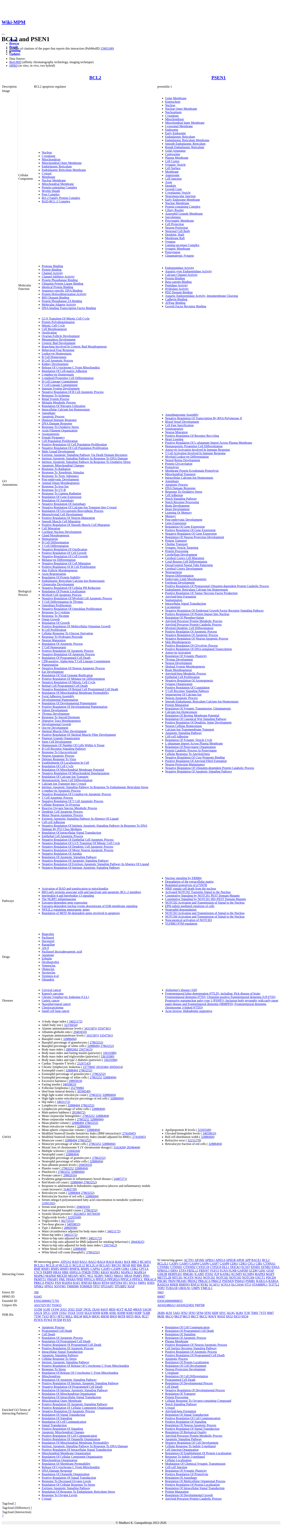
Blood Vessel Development (182, 421)
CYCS (38, 1272)
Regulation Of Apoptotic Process (62, 643)
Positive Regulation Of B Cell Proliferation (69, 566)
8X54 (244, 1316)
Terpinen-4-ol (50, 976)
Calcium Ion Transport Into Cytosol (64, 783)
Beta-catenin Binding (178, 281)
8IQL (137, 1316)
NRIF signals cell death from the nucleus (190, 888)
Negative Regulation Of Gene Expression (191, 533)
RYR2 (204, 1284)
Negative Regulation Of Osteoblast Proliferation (72, 608)
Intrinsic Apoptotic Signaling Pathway (65, 1362)
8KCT (195, 1316)
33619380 (109, 1053)
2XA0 (96, 1309)
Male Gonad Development (58, 451)
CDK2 (134, 1268)
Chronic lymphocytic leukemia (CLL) (65, 997)
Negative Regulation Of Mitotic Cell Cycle (68, 682)
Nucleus (47, 152)
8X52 (229, 1316)
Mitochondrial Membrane (58, 184)
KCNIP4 (248, 1274)
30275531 (67, 1220)
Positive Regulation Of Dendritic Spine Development (198, 722)
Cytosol (47, 173)
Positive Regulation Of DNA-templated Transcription (198, 649)
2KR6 (161, 1313)
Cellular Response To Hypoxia (61, 804)
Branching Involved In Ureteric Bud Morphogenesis (74, 346)
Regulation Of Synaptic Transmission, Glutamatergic (198, 708)
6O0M (121, 1313)
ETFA (182, 1270)
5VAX (72, 1313)
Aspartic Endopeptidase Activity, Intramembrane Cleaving (201, 295)
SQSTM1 (60, 1286)
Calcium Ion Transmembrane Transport (189, 729)
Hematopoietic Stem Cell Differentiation (67, 780)
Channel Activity (52, 273)
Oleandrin (48, 979)
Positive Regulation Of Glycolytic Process (191, 645)
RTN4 (105, 1282)
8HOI (113, 1316)
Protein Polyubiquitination (58, 322)
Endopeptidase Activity (179, 267)
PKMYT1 (40, 1279)
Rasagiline (48, 944)
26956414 (115, 1067)
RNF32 (195, 1284)
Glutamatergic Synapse (179, 255)
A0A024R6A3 (166, 1305)
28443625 (137, 1241)
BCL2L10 (52, 1265)
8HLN (87, 1316)
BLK (146, 1265)
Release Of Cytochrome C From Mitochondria (71, 367)
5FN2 (184, 1313)
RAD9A (67, 1282)
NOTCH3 (235, 1277)
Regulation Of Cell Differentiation (186, 1376)
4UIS (169, 1313)
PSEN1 (218, 77)
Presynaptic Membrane (179, 220)
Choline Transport (176, 544)
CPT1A (143, 1268)
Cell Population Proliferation (60, 441)
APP (248, 1260)
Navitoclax (48, 972)
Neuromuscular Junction (180, 196)
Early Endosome (175, 133)
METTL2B (164, 1277)
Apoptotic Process (53, 416)
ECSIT (245, 1267)
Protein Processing (177, 551)
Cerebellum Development (181, 554)
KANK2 (225, 1274)
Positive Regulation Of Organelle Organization (71, 1439)
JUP (216, 1274)
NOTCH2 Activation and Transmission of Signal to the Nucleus (205, 902)
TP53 (96, 1286)
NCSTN (188, 1277)
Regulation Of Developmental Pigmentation (69, 703)
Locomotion (172, 607)
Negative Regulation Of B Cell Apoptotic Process (73, 392)
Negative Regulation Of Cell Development (191, 1442)
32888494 (69, 1039)
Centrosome (172, 154)
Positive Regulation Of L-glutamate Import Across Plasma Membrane (208, 442)
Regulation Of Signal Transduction (63, 1414)
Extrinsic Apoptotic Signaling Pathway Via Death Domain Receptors (84, 455)
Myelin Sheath (51, 191)
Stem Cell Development (57, 741)
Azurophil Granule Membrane (184, 213)
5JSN (55, 1313)
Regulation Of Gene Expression (61, 497)
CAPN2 (95, 1268)
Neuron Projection (176, 227)
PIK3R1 (162, 1281)
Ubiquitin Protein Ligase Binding (62, 283)
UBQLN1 (184, 1288)
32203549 (74, 1217)
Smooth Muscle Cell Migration (61, 521)
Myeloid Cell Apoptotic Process (62, 594)
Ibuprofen (48, 934)
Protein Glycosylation (178, 463)
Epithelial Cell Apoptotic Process (62, 836)
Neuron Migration (176, 432)
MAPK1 (115, 1272)
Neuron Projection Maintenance (185, 764)
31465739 (69, 1189)
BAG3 (92, 1261)
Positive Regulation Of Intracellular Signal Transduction (77, 1449)
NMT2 (108, 1275)
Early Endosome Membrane (182, 199)
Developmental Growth (56, 724)
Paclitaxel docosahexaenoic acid (62, 951)
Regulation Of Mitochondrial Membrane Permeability (75, 692)
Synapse (170, 241)
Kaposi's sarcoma (53, 993)
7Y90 (37, 1316)
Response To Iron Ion (55, 486)
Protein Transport (176, 540)
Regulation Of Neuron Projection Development (194, 537)
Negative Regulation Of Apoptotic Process (68, 654)
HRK (65, 1272)
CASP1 (173, 1263)
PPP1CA (89, 1279)
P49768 (199, 1305)
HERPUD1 (175, 1274)
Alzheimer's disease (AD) (181, 990)
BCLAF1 (105, 1265)
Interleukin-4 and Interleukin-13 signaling (68, 895)
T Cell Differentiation (55, 545)
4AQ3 (104, 1309)
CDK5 (243, 1263)
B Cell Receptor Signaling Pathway (64, 748)
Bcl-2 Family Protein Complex (61, 198)
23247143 (83, 1063)
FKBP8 (47, 1272)
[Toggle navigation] (3, 34)
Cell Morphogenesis (54, 329)
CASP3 (105, 1268)
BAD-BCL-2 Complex (56, 201)
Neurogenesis (173, 572)
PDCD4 (271, 1277)
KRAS (105, 1272)
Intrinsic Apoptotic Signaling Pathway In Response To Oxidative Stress (86, 462)
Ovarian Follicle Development (61, 336)
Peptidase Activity (176, 285)
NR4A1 (118, 1275)
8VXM (57, 1320)
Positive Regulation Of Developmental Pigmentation (74, 706)
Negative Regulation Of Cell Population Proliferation (75, 448)
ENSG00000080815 (170, 1300)
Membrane (48, 177)
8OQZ (221, 1316)
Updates (14, 54)
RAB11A (262, 1281)
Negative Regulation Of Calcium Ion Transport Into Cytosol (79, 507)
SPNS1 (48, 1286)
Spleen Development (55, 710)
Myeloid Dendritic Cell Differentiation (189, 628)
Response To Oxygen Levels (59, 1495)
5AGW (146, 1309)
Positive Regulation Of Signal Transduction (69, 1477)
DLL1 (226, 1267)
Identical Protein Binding (57, 287)
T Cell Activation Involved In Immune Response (195, 453)
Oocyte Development (55, 727)
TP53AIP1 (107, 1286)
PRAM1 (181, 1281)
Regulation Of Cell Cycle (57, 766)
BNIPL (85, 1268)
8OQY (212, 1316)
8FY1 (53, 1316)
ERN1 (174, 1270)
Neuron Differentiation (179, 575)
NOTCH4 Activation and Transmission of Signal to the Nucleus (205, 916)
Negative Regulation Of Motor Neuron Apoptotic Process (77, 850)
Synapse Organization (179, 684)
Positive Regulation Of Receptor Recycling (192, 435)
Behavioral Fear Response (58, 350)
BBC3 (135, 1261)
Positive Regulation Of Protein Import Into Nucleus (197, 614)
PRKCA (39, 1282)
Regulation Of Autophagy (58, 500)
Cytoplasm (48, 156)
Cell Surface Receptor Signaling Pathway (191, 1348)
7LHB (146, 1313)
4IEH (112, 1309)
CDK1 (125, 1268)
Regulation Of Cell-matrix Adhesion (64, 371)
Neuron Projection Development (185, 1369)
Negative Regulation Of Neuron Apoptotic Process (73, 668)
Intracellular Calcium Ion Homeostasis (66, 409)
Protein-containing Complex (59, 187)
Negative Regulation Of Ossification (64, 549)
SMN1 (142, 1282)
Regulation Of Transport (180, 1393)
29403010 (79, 1032)
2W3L (87, 1309)
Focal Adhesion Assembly (58, 696)
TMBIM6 (73, 1286)
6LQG (231, 1313)
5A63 (176, 1313)
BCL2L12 (78, 1265)
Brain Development (177, 505)
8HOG (96, 1316)
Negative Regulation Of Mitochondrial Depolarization (75, 773)
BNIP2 (55, 1268)
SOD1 (151, 1282)
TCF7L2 (273, 1284)
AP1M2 (199, 1260)
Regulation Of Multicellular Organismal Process (195, 1481)
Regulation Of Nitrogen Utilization (63, 406)
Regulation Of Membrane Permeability (66, 1463)
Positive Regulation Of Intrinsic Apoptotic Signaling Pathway (80, 1383)
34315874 (90, 1028)
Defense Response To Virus (59, 759)
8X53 (237, 1316)
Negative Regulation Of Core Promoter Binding (195, 757)
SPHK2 (39, 1286)
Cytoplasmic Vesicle (178, 192)
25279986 (77, 1088)
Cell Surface (173, 168)
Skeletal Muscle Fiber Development (64, 731)
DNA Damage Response (57, 423)
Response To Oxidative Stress (60, 427)
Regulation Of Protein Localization (64, 591)
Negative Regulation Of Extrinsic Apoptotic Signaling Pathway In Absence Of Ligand (95, 864)
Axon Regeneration (54, 573)
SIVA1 (133, 1282)
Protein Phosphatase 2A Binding (62, 301)
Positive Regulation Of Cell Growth (64, 552)
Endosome (171, 129)
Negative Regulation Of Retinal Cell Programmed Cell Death (80, 689)
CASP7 (214, 1263)
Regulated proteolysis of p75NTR (186, 885)
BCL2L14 (92, 1265)
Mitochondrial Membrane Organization (66, 1453)
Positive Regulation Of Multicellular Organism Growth (76, 626)
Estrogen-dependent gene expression (64, 902)
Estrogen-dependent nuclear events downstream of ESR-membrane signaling (89, 906)
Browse (14, 43)
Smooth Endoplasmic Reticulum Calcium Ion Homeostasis (201, 701)
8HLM (78, 1316)
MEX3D (62, 1275)
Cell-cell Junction (176, 1467)
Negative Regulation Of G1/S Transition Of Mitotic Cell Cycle (81, 843)
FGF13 (214, 1270)
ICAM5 (199, 1274)
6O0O (130, 1313)
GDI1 (261, 1270)
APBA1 (210, 1260)
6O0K (104, 1313)
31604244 (72, 1151)
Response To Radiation (56, 469)
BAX (127, 1261)
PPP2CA (101, 1279)
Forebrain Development (180, 582)
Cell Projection (174, 224)
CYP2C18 (202, 1267)
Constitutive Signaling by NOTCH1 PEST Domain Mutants (202, 895)
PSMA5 (240, 1281)
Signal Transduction (54, 1425)
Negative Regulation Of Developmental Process (195, 1390)
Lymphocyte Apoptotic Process (61, 790)
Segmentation (173, 600)
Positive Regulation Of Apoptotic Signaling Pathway (74, 1404)
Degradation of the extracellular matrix (189, 881)
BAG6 (110, 1261)
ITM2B (86, 1272)
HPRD (13, 65)
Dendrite (170, 185)
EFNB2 (266, 1267)
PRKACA (150, 1279)
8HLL (69, 1316)
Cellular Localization (178, 1460)
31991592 (48, 1203)
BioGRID (15, 62)
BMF (37, 1268)
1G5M (38, 1309)
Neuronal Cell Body (177, 231)
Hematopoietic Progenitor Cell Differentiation (194, 446)
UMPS (195, 1288)
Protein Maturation (177, 705)
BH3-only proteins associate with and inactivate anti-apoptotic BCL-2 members (91, 892)
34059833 (69, 1084)
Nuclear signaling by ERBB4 (183, 878)
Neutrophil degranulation (180, 909)
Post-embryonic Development (60, 479)
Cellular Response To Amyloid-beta (187, 754)
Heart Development (177, 509)
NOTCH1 (209, 1277)
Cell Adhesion (174, 495)
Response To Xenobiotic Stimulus (63, 472)
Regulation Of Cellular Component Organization (72, 1456)
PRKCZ (216, 1281)
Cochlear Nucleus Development (61, 532)
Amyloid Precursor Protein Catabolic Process (193, 624)
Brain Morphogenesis (178, 670)
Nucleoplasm (173, 112)
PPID (79, 1279)
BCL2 (95, 77)
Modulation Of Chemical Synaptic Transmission (195, 1463)
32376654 (70, 1025)
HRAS (57, 1272)
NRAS (128, 1275)
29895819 (75, 1081)
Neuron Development (178, 663)
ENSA (275, 1267)
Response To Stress (54, 1369)
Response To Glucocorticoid (59, 752)
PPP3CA (125, 1279)
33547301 (103, 1028)
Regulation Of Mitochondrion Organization (69, 1393)
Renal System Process (55, 399)
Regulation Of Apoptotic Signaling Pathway (69, 857)
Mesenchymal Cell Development (62, 514)
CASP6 (204, 1263)
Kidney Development (55, 364)
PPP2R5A (113, 1279)
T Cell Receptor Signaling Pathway (187, 691)
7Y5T (262, 1313)
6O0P (137, 1313)
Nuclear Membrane (54, 180)
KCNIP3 (236, 1274)
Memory (170, 516)
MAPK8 (50, 1275)
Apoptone (48, 955)
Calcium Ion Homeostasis (181, 712)
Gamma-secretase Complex (182, 245)
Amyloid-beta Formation (180, 596)
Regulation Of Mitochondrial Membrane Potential (73, 769)
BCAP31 (145, 1261)
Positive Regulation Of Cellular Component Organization (77, 1407)
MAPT (270, 1274)
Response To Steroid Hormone (61, 717)
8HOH (105, 1316)
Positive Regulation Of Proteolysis (186, 1474)
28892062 (72, 1049)
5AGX (38, 1313)
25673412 (110, 1245)
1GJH (46, 1309)
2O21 (63, 1309)
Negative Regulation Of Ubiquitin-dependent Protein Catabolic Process (209, 768)
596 (36, 1292)
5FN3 (192, 1313)
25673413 (85, 1049)
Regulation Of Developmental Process (189, 1383)
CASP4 (194, 1263)
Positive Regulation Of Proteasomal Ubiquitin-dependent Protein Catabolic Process (217, 586)
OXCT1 (260, 1277)
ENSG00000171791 (46, 1300)
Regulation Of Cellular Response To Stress (68, 1484)
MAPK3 (39, 1275)
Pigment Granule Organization (61, 738)
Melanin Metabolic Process (59, 402)
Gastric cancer (51, 1000)
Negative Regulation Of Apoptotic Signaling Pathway (75, 860)
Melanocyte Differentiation (59, 559)
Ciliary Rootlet (174, 210)
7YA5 (45, 1316)
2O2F (78, 1309)
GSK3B (162, 1274)
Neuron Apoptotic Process (58, 755)
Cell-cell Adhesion (53, 822)
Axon (168, 182)
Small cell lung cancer (56, 1011)
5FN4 (199, 1313)
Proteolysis (172, 467)
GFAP (270, 1270)
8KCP (178, 1316)
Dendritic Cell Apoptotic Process (62, 811)
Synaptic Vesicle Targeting (181, 547)
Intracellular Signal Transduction (185, 603)
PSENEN (228, 1281)
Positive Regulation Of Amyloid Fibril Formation (196, 761)
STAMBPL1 (260, 1284)
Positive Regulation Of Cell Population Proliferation (74, 444)
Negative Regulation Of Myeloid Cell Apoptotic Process (77, 598)
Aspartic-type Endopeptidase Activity (188, 271)
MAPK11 (127, 1272)
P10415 (57, 1305)
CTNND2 (189, 1267)
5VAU (63, 1313)
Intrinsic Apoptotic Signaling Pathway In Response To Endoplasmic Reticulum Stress (95, 787)
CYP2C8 (215, 1267)
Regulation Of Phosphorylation (184, 617)
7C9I (247, 1313)
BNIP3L (75, 1268)
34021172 (75, 1021)
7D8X (254, 1313)
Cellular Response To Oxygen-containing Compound (198, 1400)
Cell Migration (51, 528)
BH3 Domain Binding (55, 297)
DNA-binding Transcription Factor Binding (69, 308)
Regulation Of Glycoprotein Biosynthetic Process (72, 511)
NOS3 (198, 1277)
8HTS (130, 1316)
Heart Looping (174, 439)
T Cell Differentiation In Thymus (62, 601)
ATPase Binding (175, 302)
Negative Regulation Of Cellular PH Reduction (71, 587)
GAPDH (242, 1270)
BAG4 (101, 1261)
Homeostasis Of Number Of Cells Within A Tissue (73, 745)
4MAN (137, 1309)
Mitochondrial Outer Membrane (62, 163)
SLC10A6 (237, 1284)
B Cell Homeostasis (54, 357)
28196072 (78, 1112)
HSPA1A (75, 1272)
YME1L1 (206, 1288)
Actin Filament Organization (60, 430)
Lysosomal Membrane (179, 126)
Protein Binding (52, 269)
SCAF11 (214, 1284)
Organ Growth (51, 619)
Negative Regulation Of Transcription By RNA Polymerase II (203, 418)
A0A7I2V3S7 (42, 1305)
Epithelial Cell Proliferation (182, 677)
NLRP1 (99, 1275)
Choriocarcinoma (52, 1007)
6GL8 (88, 1313)
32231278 (194, 1140)
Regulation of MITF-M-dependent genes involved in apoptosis (81, 913)
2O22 (71, 1309)
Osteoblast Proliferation (56, 605)
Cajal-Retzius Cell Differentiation (186, 561)
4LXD (128, 1309)
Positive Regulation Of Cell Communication (69, 1435)
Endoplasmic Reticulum (57, 166)
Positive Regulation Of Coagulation (187, 687)
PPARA (71, 1279)
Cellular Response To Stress (59, 1358)
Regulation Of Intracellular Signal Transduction (71, 832)
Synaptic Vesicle (175, 164)
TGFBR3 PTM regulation (181, 923)
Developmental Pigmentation (60, 699)
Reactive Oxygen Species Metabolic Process (69, 808)
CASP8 (115, 1268)
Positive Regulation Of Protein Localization (192, 1484)
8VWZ (48, 1320)
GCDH (253, 1270)
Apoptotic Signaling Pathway (183, 733)
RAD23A (163, 1284)
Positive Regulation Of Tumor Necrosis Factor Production (201, 593)
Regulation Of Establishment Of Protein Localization (198, 1453)
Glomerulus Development (58, 584)
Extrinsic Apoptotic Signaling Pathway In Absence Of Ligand (80, 818)
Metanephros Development (59, 339)
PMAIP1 (52, 1279)
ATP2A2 (65, 1261)
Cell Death (48, 1334)
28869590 (70, 1227)
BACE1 (256, 1260)
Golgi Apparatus (175, 150)
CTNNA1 (269, 1263)
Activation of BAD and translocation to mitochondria (75, 888)
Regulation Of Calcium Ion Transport (65, 776)
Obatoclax (48, 969)
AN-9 (45, 948)
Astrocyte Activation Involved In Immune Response (197, 449)
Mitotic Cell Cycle (53, 325)
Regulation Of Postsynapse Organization (190, 747)
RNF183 (86, 1282)
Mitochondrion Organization (59, 1460)
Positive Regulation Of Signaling (62, 1428)
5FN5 (207, 1313)
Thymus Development (56, 713)
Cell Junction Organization (182, 1449)
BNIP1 (45, 1268)
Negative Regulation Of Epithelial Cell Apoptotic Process (78, 839)
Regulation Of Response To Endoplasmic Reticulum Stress (78, 1491)
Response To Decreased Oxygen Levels (66, 1481)
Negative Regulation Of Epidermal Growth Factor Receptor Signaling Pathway (214, 610)
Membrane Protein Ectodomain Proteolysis (192, 470)
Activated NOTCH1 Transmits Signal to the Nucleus (198, 892)
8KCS (186, 1316)
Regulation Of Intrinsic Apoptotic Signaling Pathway (75, 1390)
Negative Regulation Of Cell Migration (66, 563)
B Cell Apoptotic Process (57, 360)
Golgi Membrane (176, 98)
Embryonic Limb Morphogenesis (185, 579)
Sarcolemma (173, 217)
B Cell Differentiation (55, 542)
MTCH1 (177, 1277)
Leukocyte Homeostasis (57, 353)
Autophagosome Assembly (182, 414)
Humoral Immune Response (59, 420)
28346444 (133, 1147)
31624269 (119, 1147)
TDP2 (161, 1288)
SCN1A (225, 1284)
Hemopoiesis (50, 539)
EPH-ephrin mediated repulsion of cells (189, 906)
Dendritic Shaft (174, 234)
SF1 (125, 1282)
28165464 (102, 1067)
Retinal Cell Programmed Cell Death (65, 685)
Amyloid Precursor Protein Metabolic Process (193, 621)
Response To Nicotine (55, 615)
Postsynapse (172, 252)
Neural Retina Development (182, 460)
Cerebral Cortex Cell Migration (184, 558)
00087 (161, 1296)
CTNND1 (176, 1267)
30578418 (92, 1213)
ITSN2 (209, 1274)
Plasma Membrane (177, 157)
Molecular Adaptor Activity (59, 304)
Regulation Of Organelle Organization (65, 1474)
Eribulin (47, 958)
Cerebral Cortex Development (184, 568)
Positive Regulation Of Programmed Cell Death (71, 1344)
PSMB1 (250, 1281)
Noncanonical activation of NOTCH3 (188, 920)
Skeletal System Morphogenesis (185, 666)
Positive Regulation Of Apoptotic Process (68, 650)
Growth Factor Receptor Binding (185, 306)
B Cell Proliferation (54, 629)
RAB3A (273, 1281)
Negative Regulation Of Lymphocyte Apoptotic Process (76, 794)
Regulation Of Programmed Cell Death (66, 657)
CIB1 (259, 1263)
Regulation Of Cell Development (185, 1365)
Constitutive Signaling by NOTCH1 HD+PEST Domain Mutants (205, 899)
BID (133, 1265)
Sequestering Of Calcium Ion (183, 694)
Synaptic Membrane (177, 248)
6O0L (113, 1313)
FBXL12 (192, 1270)
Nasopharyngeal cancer (56, 1004)
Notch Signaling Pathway (181, 498)
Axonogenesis (50, 434)
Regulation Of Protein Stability (61, 577)
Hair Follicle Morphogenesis (60, 570)
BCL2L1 (39, 1265)
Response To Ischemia (56, 395)
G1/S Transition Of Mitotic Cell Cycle (66, 318)
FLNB (233, 1270)
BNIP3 (64, 1268)
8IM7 (270, 1313)
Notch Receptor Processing (182, 502)
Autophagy (49, 413)
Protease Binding (52, 266)
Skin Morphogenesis (178, 642)
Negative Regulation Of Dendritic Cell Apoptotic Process (77, 846)
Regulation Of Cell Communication (64, 1421)
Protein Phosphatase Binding (60, 280)
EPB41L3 (163, 1270)
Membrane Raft (175, 238)
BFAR (126, 1265)
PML (62, 1279)
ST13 (247, 1284)
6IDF (215, 1313)
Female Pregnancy (53, 437)
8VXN (67, 1320)
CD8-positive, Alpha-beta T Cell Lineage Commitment (76, 661)
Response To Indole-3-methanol (185, 1456)
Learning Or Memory (178, 512)
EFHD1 (255, 1267)
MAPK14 (140, 1272)
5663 (160, 1292)
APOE (240, 1260)
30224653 (79, 1213)
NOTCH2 (222, 1277)
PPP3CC (137, 1279)
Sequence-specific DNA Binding (62, 290)
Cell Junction (173, 178)
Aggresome (172, 175)
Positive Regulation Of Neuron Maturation (68, 518)
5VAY (80, 1313)
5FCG (47, 1313)
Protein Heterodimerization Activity (64, 294)
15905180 (106, 48)
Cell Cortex (172, 161)
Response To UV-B (54, 490)
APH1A (220, 1260)
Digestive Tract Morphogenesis (61, 720)
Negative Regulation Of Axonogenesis (189, 680)
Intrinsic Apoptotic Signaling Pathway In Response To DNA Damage (85, 458)
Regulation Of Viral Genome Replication (67, 675)
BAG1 (83, 1261)
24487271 (119, 1178)
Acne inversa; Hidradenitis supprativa (188, 1011)
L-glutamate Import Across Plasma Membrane (194, 743)
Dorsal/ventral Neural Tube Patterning (189, 565)
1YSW (55, 1309)
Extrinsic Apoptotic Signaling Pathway (66, 1488)
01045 (38, 1296)
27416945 (128, 1133)
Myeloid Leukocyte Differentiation (187, 456)
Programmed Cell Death (57, 1330)
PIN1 (146, 1275)
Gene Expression (175, 523)
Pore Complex (51, 194)
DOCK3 (235, 1267)
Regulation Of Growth (56, 622)
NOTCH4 (248, 1277)
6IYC (222, 1313)
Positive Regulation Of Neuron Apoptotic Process (196, 1344)
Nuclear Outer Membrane (181, 108)
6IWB (96, 1313)
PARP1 (137, 1275)
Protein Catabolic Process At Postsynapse (191, 750)
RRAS (97, 1282)
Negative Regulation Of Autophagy (64, 504)
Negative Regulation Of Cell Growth (65, 556)
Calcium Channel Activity (181, 274)
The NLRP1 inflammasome (59, 899)
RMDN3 (184, 1284)
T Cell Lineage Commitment (60, 385)
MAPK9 (260, 1274)
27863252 (96, 1042)
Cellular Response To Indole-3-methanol (190, 1446)
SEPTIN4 (116, 1282)
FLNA (224, 1270)
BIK (139, 1265)
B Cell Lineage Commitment (60, 381)
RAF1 (76, 1282)
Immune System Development (61, 388)
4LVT (119, 1309)
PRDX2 (192, 1281)
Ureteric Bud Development (58, 343)
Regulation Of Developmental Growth (189, 1495)
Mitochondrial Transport (180, 474)
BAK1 (119, 1261)
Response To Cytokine (56, 612)
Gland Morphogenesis (55, 535)
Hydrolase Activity (177, 288)
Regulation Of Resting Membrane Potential (192, 715)
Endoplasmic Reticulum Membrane (64, 170)
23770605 (89, 1067)
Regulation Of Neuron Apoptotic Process (190, 1425)
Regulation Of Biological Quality (186, 1432)
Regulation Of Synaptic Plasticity (186, 656)
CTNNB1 (163, 1267)
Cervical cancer (51, 990)
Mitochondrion (51, 159)
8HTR (121, 1316)
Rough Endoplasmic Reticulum (184, 147)
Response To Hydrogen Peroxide (62, 636)
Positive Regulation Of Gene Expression (190, 530)
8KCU (203, 1316)
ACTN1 (189, 1260)
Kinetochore (173, 101)
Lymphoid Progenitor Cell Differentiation (68, 378)
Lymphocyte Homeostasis (58, 374)
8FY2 (61, 1316)
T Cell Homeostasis (54, 647)
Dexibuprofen (50, 962)
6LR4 (239, 1313)
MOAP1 (73, 1275)
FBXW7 (204, 1270)
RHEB (174, 1284)
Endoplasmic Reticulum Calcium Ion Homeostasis (73, 580)
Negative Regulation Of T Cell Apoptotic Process (72, 801)
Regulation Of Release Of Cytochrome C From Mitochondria (80, 1372)
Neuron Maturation (54, 640)
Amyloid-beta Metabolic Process (185, 673)
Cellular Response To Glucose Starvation (67, 633)
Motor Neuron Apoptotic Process (62, 815)
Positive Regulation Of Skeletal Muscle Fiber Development (79, 734)
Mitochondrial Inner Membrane (185, 122)
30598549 (83, 1091)
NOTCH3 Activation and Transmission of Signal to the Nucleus (205, 913)
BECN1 (116, 1265)
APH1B (231, 1260)
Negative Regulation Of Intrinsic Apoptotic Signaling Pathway (81, 867)
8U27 (145, 1316)
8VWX (38, 1320)
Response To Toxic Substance (60, 476)
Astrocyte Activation (178, 652)
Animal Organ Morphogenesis (60, 483)
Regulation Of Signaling (57, 1418)
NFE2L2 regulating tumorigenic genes (66, 909)
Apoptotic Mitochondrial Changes (63, 465)
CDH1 (234, 1263)
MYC (82, 1275)
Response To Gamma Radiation (61, 493)
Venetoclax (49, 965)
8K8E (161, 1316)
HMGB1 (188, 1274)
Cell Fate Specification (179, 425)
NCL (90, 1275)
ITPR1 (96, 1272)
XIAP (130, 1286)
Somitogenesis (174, 428)
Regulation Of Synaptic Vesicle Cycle (188, 740)
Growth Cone (173, 189)
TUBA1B (172, 1288)
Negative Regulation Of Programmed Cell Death (72, 1386)
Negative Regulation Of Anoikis (62, 853)
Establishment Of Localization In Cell (65, 762)
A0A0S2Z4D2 (185, 1305)
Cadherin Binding (176, 299)
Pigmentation (50, 664)
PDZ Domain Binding (179, 292)
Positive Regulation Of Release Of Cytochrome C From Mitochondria (85, 1365)
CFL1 (251, 1263)
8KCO (169, 1316)
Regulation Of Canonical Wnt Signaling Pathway (196, 719)
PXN (58, 1282)
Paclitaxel (48, 937)
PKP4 (171, 1281)
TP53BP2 (120, 1286)
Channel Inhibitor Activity (58, 276)
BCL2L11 (65, 1265)
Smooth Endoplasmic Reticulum (185, 143)
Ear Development (53, 671)
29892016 (69, 1175)
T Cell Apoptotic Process (57, 797)
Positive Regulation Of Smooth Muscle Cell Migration (76, 525)
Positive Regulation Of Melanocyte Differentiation (73, 678)
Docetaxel (48, 941)
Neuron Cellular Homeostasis (183, 726)
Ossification (49, 332)
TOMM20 (85, 1286)
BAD (75, 1261)
